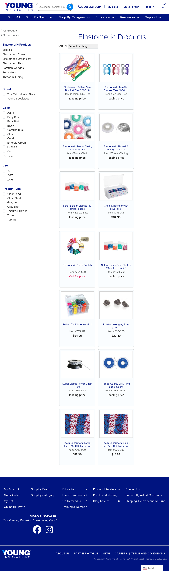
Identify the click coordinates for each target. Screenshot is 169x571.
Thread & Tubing (13, 77)
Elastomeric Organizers (17, 59)
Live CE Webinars (73, 495)
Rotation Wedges (13, 68)
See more (9, 156)
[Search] (54, 7)
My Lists (112, 7)
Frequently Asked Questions (144, 495)
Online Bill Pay (13, 507)
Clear (10, 134)
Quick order (131, 7)
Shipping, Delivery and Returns (145, 501)
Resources (127, 17)
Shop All (14, 17)
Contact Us (133, 489)
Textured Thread (17, 211)
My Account (11, 489)
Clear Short (14, 198)
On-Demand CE (72, 501)
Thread (11, 215)
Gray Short (13, 207)
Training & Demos (73, 507)
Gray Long (13, 202)
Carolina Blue (15, 130)
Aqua (10, 113)
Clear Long (14, 194)
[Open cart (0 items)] (163, 7)
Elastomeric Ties (13, 63)
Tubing (11, 219)
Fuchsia (12, 147)
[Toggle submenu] (51, 17)
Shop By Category (71, 17)
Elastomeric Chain (14, 54)
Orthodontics (9, 35)
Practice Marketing (105, 495)
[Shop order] (83, 46)
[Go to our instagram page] (49, 529)
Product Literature (104, 489)
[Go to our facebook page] (37, 529)
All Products (9, 30)
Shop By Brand (36, 17)
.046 (10, 179)
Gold (10, 151)
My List (8, 501)
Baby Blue (13, 117)
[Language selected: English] (152, 568)
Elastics (7, 50)
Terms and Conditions (148, 553)
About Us (63, 553)
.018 (9, 171)
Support (151, 17)
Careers (121, 553)
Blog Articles (101, 501)
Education (103, 17)
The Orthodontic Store (21, 94)
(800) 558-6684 (89, 6)
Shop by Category (42, 495)
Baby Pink (13, 121)
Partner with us (86, 553)
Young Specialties (18, 98)
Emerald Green (16, 143)
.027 (10, 175)
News (106, 553)
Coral (10, 138)
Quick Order (12, 495)
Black (10, 126)
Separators (9, 72)
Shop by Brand (40, 489)
